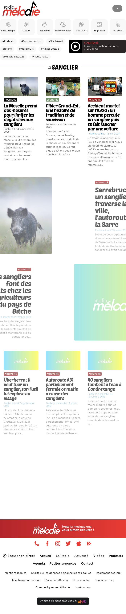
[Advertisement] (63, 470)
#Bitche (7, 49)
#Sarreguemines (31, 41)
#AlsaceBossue (50, 49)
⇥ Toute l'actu (40, 57)
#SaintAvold (56, 41)
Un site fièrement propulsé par (63, 602)
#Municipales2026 (13, 57)
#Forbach (8, 41)
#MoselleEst (26, 49)
